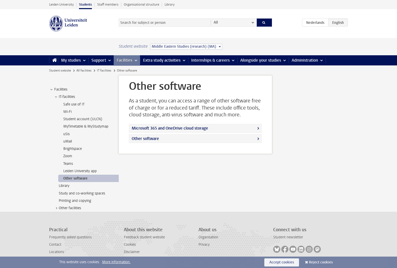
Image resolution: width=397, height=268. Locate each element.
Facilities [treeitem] (58, 89)
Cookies (130, 244)
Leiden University (61, 4)
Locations (56, 251)
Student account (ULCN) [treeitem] (82, 119)
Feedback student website (144, 237)
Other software (145, 138)
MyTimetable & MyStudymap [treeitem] (85, 126)
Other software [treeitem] (75, 178)
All (216, 22)
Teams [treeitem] (68, 163)
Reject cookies (321, 262)
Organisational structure (141, 4)
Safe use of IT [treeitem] (74, 104)
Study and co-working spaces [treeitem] (82, 193)
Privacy (204, 244)
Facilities (124, 60)
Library (169, 4)
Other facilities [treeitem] (67, 208)
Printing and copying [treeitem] (75, 200)
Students (85, 4)
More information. (116, 262)
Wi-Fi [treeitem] (67, 111)
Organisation (208, 237)
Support (98, 60)
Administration (305, 60)
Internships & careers (210, 60)
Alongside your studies (260, 60)
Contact (55, 244)
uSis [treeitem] (66, 134)
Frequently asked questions (70, 237)
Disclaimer (132, 251)
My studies (71, 60)
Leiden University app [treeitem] (80, 171)
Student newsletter (288, 237)
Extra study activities (162, 60)
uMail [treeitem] (67, 141)
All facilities (83, 70)
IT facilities (104, 70)
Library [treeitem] (64, 185)
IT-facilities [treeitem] (64, 96)
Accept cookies (281, 262)
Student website (60, 70)
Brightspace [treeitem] (72, 148)
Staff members (107, 4)
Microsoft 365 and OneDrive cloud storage (170, 128)
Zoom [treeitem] (67, 156)
